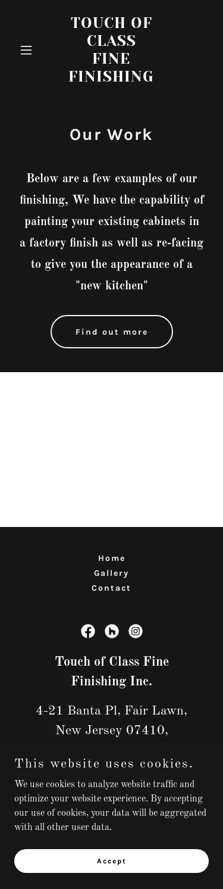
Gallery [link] (111, 573)
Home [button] (111, 558)
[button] (28, 50)
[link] (111, 79)
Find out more (112, 332)
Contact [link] (111, 588)
